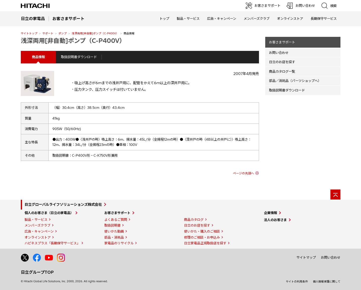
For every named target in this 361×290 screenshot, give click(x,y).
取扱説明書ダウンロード (79, 57)
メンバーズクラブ (256, 19)
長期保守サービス (324, 19)
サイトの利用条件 (297, 281)
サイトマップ (306, 257)
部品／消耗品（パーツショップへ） (295, 81)
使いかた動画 (114, 231)
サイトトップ (29, 33)
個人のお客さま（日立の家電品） (49, 213)
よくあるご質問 (115, 220)
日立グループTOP (37, 272)
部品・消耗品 (114, 237)
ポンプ (62, 33)
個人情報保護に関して (326, 281)
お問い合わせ (279, 53)
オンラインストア (290, 19)
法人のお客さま (275, 220)
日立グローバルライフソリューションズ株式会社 (63, 204)
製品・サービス (36, 220)
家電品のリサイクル (119, 243)
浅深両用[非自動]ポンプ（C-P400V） (95, 33)
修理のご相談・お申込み (202, 237)
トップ (164, 19)
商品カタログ (194, 220)
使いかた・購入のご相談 (202, 231)
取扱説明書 (112, 225)
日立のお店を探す (282, 62)
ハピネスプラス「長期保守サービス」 (52, 243)
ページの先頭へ (243, 173)
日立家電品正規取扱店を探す (205, 243)
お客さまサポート (282, 42)
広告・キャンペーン (39, 231)
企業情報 (270, 213)
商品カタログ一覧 (282, 71)
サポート (47, 33)
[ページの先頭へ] (335, 194)
